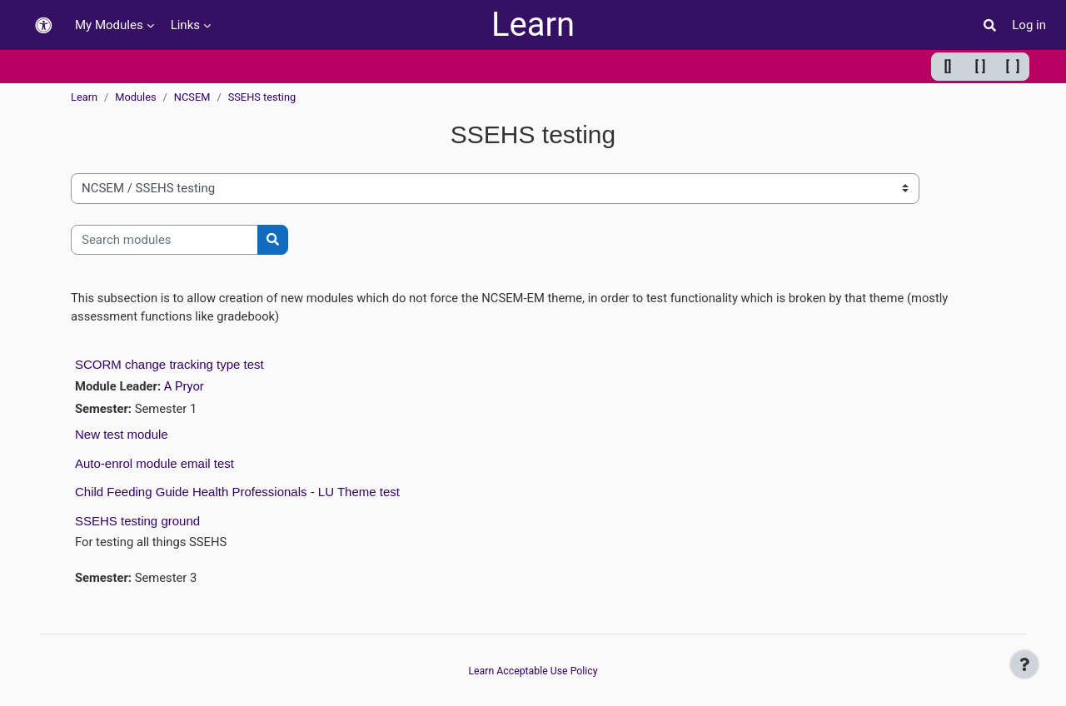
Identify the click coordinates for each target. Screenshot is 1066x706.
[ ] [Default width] (980, 66)
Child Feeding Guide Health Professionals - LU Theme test (237, 493)
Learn (533, 24)
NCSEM (192, 97)
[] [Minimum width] (948, 66)
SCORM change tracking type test (169, 365)
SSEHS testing (262, 97)
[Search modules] (164, 240)
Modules (135, 97)
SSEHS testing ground (137, 522)
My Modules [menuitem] (109, 24)
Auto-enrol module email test (154, 464)
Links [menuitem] (185, 24)
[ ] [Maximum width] (1013, 66)
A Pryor (185, 387)
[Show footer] (1024, 664)
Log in (1029, 24)
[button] (43, 25)
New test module (121, 436)
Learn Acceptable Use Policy (533, 670)
